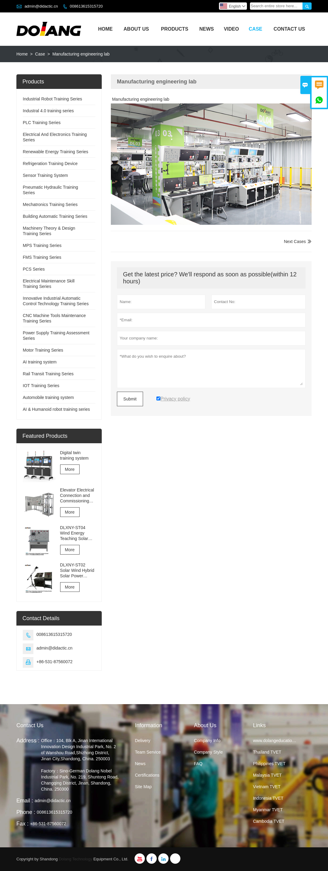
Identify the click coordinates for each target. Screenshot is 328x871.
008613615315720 (86, 6)
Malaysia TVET (267, 775)
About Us (136, 29)
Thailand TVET (267, 752)
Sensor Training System (45, 175)
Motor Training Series (43, 350)
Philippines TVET (269, 763)
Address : (27, 741)
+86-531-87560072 (54, 661)
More (70, 469)
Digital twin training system (74, 455)
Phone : (25, 812)
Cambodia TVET (268, 821)
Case (255, 29)
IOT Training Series (41, 385)
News (206, 29)
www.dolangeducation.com (278, 740)
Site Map (143, 786)
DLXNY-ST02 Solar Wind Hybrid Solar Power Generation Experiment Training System (77, 570)
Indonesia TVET (268, 798)
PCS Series (34, 269)
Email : (24, 801)
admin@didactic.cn (41, 6)
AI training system (39, 362)
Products (174, 29)
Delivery (142, 740)
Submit (130, 399)
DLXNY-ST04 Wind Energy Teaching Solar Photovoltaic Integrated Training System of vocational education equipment (77, 533)
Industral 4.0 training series (48, 110)
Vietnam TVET (267, 786)
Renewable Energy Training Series (55, 151)
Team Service (148, 752)
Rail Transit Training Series (48, 373)
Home (105, 29)
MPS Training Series (42, 245)
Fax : (22, 824)
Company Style (208, 752)
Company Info (207, 740)
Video (231, 29)
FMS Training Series (42, 257)
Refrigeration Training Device (50, 163)
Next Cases (295, 241)
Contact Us (289, 29)
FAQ (198, 763)
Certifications (147, 775)
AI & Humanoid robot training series (56, 409)
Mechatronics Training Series (50, 204)
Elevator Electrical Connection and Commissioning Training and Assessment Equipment (77, 496)
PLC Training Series (42, 122)
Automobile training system (48, 397)
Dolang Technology (75, 859)
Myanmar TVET (268, 809)
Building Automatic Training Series (55, 216)
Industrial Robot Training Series (52, 98)
